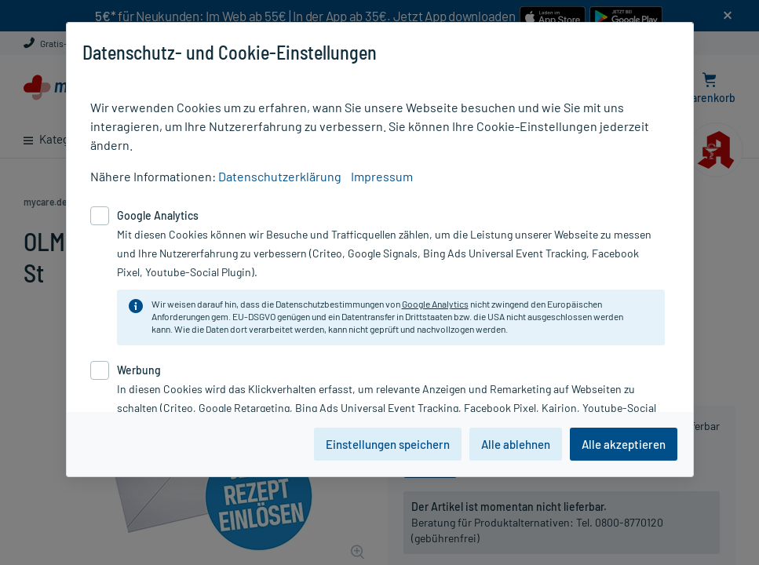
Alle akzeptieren (624, 444)
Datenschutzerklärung (279, 176)
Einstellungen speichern (388, 444)
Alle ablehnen (515, 444)
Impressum (382, 176)
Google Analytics (435, 303)
